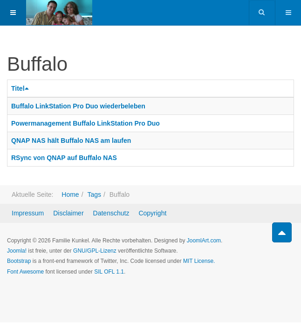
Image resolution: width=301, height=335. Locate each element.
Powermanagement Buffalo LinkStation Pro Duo (85, 123)
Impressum (28, 213)
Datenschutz (111, 213)
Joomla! (17, 251)
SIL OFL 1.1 (109, 271)
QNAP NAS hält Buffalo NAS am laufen (71, 140)
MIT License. (199, 261)
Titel (21, 88)
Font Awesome (25, 271)
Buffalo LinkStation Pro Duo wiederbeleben (78, 106)
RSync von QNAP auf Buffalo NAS (64, 157)
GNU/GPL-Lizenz (94, 251)
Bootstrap (19, 261)
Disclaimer (68, 213)
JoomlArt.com (204, 240)
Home (70, 194)
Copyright (152, 213)
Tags (94, 194)
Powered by (49, 296)
